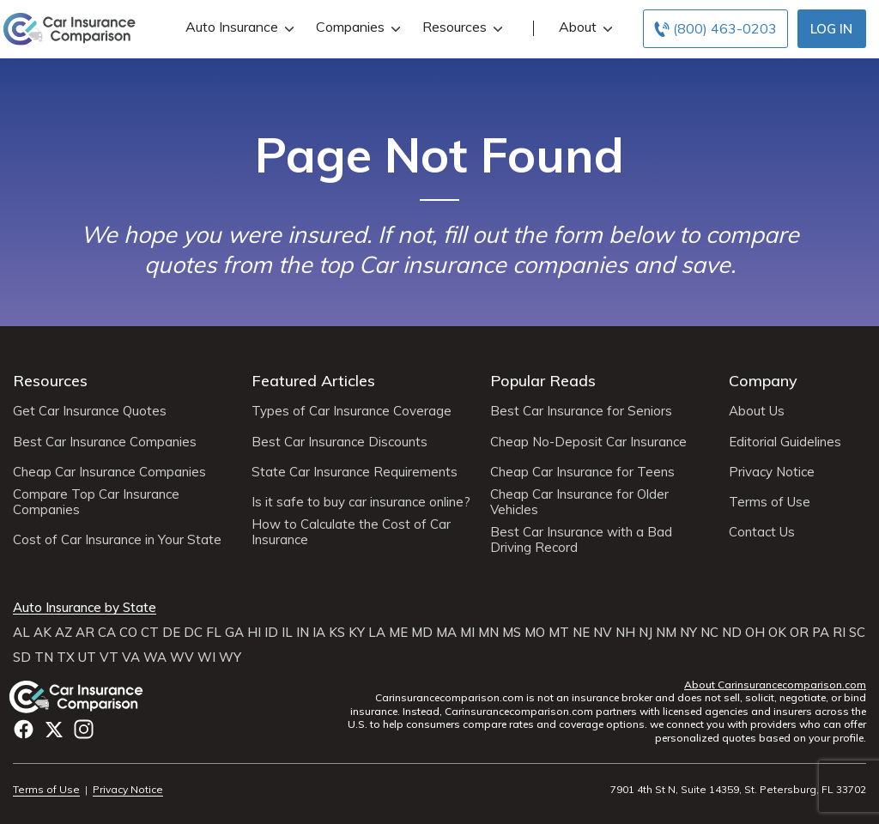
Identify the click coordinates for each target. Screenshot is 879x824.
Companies (356, 27)
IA (318, 632)
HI (254, 632)
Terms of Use (769, 502)
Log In (831, 29)
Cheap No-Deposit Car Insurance (588, 442)
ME (398, 632)
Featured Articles (313, 381)
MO (534, 632)
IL (287, 632)
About (584, 27)
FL (213, 632)
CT (150, 632)
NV (602, 632)
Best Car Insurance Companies (105, 442)
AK (42, 632)
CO (128, 632)
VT (109, 657)
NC (709, 632)
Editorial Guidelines (785, 442)
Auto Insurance (237, 27)
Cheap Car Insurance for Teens (582, 472)
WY (230, 657)
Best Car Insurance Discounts (339, 442)
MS (511, 632)
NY (688, 632)
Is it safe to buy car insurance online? (361, 502)
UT (87, 657)
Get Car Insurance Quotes (90, 411)
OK (777, 632)
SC (857, 632)
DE (171, 632)
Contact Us (762, 532)
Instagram (83, 729)
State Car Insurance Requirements (355, 472)
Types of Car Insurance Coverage (352, 411)
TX (66, 657)
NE (581, 632)
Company (763, 381)
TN (43, 657)
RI (839, 632)
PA (820, 632)
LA (376, 632)
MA (446, 632)
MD (422, 632)
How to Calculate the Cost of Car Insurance (351, 532)
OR (799, 632)
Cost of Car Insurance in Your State (117, 540)
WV (182, 657)
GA (234, 632)
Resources (460, 27)
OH (755, 632)
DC (193, 632)
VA (131, 657)
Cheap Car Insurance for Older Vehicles (579, 502)
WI (206, 657)
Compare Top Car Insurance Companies (96, 502)
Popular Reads (543, 381)
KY (357, 632)
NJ (645, 632)
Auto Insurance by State (84, 608)
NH (625, 632)
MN (488, 632)
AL (21, 632)
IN (302, 632)
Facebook (23, 729)
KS (337, 632)
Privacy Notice (772, 472)
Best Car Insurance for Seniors (581, 411)
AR (85, 632)
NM (666, 632)
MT (559, 632)
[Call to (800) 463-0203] (715, 28)
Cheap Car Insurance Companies (109, 472)
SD (22, 657)
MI (467, 632)
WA (155, 657)
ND (732, 632)
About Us (757, 411)
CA (107, 632)
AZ (63, 632)
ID (271, 632)
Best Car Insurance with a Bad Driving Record (581, 539)
